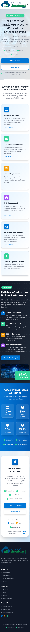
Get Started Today (11, 358)
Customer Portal (6, 598)
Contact (4, 595)
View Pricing (15, 67)
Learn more (8, 127)
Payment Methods (7, 612)
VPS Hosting (5, 572)
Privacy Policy (6, 609)
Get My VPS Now (15, 61)
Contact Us (24, 532)
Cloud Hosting (5, 575)
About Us (4, 589)
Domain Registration (7, 578)
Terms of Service (6, 606)
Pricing (3, 581)
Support (4, 592)
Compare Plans (15, 512)
